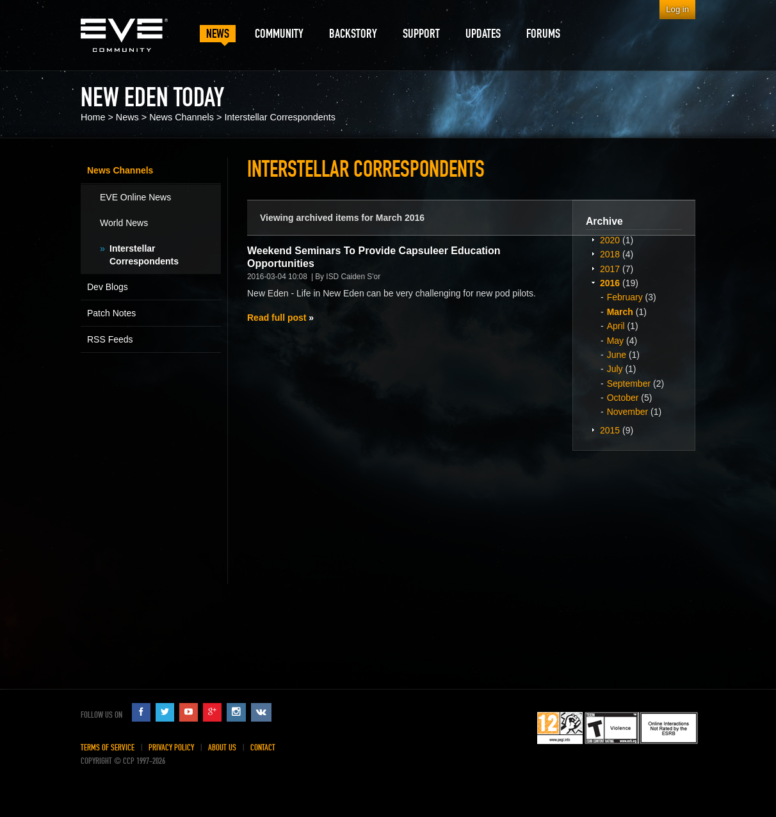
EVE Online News (135, 197)
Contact (262, 747)
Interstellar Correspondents (279, 117)
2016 (610, 283)
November (628, 412)
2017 (610, 269)
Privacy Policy (171, 747)
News (127, 117)
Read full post (276, 317)
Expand (593, 239)
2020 (610, 240)
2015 (610, 430)
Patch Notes (111, 313)
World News (124, 223)
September (629, 383)
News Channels (181, 117)
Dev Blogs (107, 287)
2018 (610, 254)
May (615, 341)
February (625, 297)
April (616, 326)
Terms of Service (107, 747)
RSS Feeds (110, 339)
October (623, 397)
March (620, 312)
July (615, 369)
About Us (222, 747)
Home (93, 117)
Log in (677, 9)
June (616, 355)
